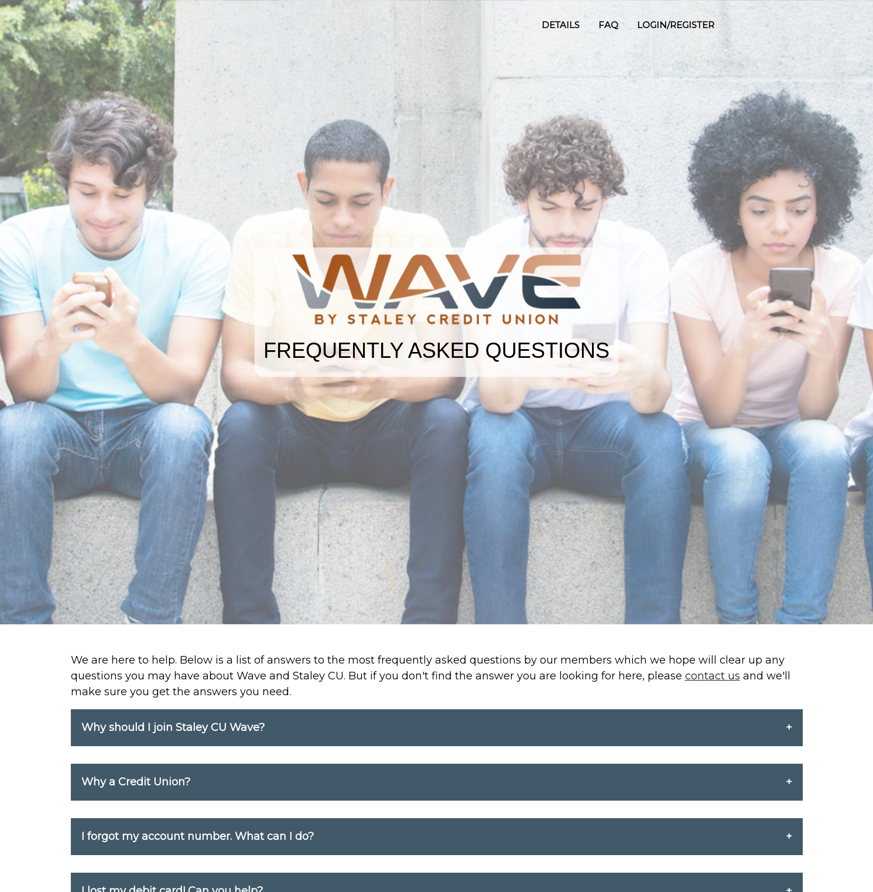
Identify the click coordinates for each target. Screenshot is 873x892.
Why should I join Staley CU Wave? (173, 727)
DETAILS (561, 24)
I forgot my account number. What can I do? (197, 836)
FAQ (608, 24)
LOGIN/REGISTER (675, 24)
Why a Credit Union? (135, 781)
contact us (712, 675)
